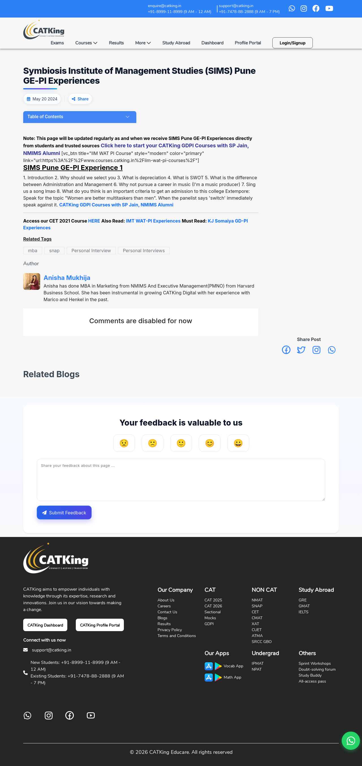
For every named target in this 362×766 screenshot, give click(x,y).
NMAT (257, 600)
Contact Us (167, 612)
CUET (257, 630)
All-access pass (312, 681)
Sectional (212, 612)
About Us (166, 600)
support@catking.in (51, 650)
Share (83, 98)
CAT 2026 (213, 606)
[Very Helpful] (238, 443)
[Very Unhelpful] (124, 443)
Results (116, 43)
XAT (255, 624)
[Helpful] (210, 443)
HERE (94, 221)
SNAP (257, 606)
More (143, 43)
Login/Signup (292, 42)
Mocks (210, 618)
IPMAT (258, 663)
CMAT (257, 618)
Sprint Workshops (315, 663)
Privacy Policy (170, 630)
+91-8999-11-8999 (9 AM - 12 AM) (179, 11)
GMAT (304, 606)
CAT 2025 (213, 600)
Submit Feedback (64, 512)
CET (255, 612)
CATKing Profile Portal (100, 625)
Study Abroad (176, 43)
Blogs (162, 618)
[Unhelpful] (152, 443)
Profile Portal (248, 43)
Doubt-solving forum (317, 669)
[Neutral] (181, 443)
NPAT (257, 669)
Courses (86, 43)
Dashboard (212, 43)
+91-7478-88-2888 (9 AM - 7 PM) (249, 11)
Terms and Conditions (177, 635)
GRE (303, 600)
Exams (57, 43)
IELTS (304, 612)
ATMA (257, 635)
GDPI (209, 624)
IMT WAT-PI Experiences (153, 221)
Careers (164, 606)
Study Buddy (310, 675)
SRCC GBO (262, 641)
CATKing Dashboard (45, 625)
